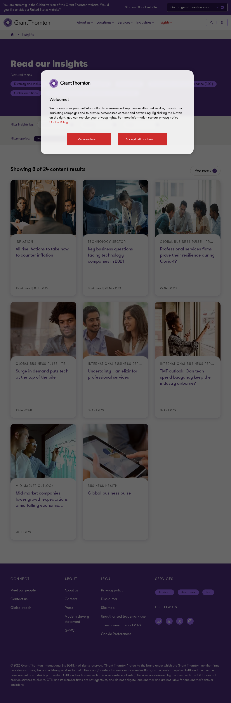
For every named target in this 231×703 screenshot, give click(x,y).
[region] (117, 112)
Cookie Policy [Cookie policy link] (58, 122)
